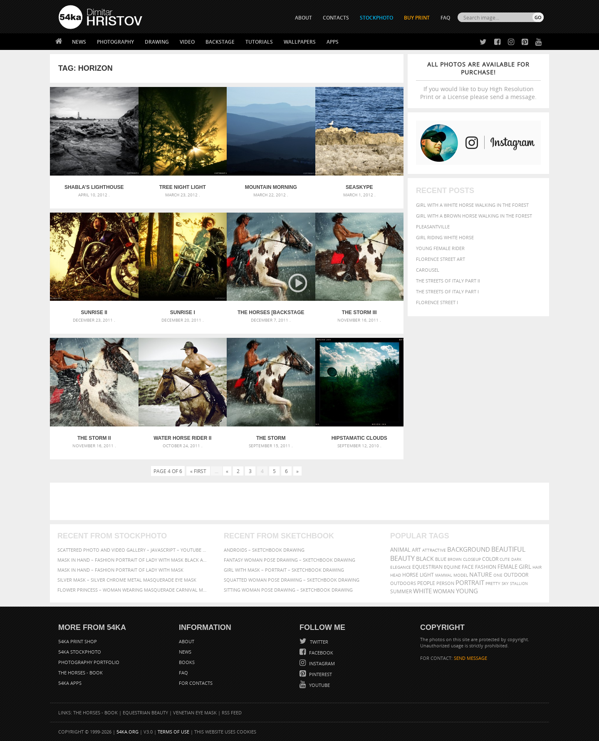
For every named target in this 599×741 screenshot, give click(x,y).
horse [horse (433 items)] (410, 574)
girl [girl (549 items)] (525, 566)
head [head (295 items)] (395, 575)
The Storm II (94, 438)
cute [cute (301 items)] (505, 559)
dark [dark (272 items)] (516, 559)
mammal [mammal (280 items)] (443, 575)
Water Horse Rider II (182, 438)
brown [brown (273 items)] (455, 559)
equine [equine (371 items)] (452, 567)
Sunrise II (94, 312)
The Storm (270, 438)
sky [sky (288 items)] (505, 583)
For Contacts (196, 683)
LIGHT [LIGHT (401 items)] (427, 575)
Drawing (157, 41)
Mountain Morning (271, 187)
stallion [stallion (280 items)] (519, 583)
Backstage (220, 41)
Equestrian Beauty (145, 712)
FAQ (445, 17)
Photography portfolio (88, 662)
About (186, 641)
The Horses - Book (80, 672)
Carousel (427, 270)
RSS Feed (232, 712)
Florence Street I (437, 302)
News (79, 41)
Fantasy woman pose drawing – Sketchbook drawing (289, 560)
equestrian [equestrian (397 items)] (427, 567)
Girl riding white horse (445, 237)
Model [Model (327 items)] (460, 575)
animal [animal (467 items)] (400, 549)
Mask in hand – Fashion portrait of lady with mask (120, 570)
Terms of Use (173, 732)
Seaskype (359, 187)
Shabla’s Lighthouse (94, 187)
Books (187, 662)
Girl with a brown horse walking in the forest (474, 216)
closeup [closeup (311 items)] (472, 559)
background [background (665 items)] (468, 549)
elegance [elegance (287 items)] (400, 567)
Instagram (321, 663)
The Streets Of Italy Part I (447, 291)
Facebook (320, 652)
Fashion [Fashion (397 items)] (485, 567)
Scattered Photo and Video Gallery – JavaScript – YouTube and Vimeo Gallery (133, 550)
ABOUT (303, 17)
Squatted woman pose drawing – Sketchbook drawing (291, 580)
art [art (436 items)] (416, 549)
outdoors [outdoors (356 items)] (403, 583)
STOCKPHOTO (376, 17)
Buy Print (417, 17)
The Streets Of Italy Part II (448, 281)
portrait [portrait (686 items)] (469, 582)
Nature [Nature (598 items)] (480, 574)
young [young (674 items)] (467, 591)
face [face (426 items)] (468, 566)
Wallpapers (300, 41)
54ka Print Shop (77, 641)
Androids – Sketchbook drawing (264, 550)
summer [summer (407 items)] (401, 591)
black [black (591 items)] (425, 559)
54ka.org (127, 732)
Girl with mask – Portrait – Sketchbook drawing (284, 570)
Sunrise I (182, 312)
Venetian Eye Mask (195, 712)
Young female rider (440, 248)
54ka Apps (70, 683)
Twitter (318, 642)
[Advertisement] (301, 501)
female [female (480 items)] (507, 566)
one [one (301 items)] (497, 575)
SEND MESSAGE (470, 658)
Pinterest (320, 674)
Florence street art (440, 259)
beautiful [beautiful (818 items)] (508, 549)
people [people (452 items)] (426, 583)
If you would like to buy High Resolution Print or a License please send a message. (478, 80)
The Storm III (359, 312)
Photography (115, 41)
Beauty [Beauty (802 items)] (402, 558)
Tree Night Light (182, 187)
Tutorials (259, 41)
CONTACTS (336, 17)
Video (187, 41)
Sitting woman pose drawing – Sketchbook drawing (288, 590)
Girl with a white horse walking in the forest (472, 205)
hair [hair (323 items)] (537, 567)
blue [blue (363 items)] (440, 559)
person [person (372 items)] (445, 583)
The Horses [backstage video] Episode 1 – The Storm (271, 312)
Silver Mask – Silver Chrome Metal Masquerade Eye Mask (126, 580)
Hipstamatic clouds (359, 438)
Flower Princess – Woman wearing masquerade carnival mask (133, 590)
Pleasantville (433, 226)
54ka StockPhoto (79, 652)
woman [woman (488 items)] (444, 591)
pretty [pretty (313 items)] (492, 583)
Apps (333, 41)
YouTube (319, 685)
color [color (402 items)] (490, 559)
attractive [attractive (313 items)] (434, 550)
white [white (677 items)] (422, 591)
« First (198, 471)
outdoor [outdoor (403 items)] (516, 575)
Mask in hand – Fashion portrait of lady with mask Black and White (133, 560)
